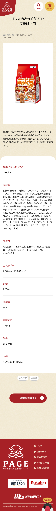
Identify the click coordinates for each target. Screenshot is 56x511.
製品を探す (42, 457)
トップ (39, 446)
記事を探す (42, 452)
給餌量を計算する (28, 398)
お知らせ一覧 (43, 463)
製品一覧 (10, 35)
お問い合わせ (43, 468)
